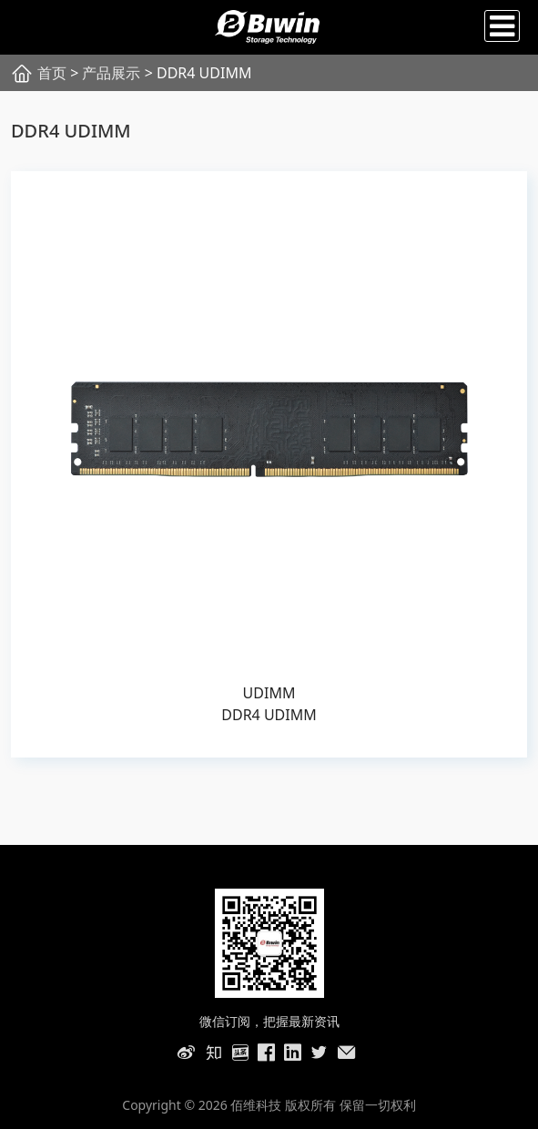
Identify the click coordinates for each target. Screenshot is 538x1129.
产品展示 (111, 73)
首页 (51, 73)
